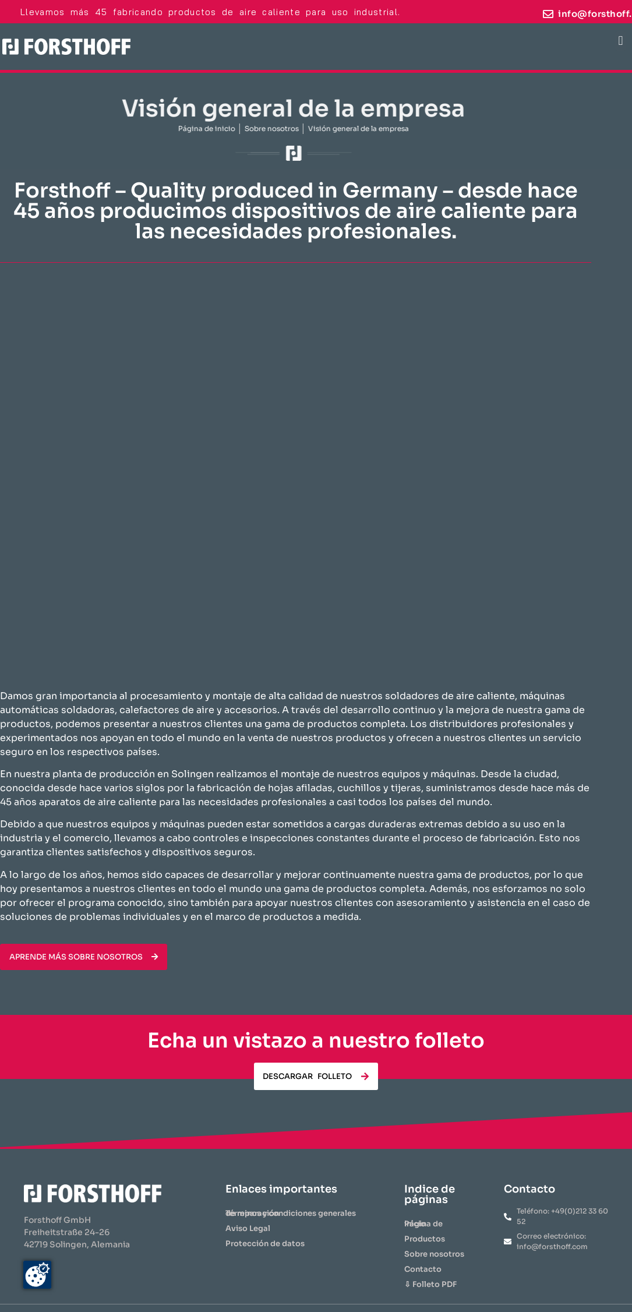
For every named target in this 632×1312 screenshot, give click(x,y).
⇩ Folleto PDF (430, 1284)
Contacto (423, 1269)
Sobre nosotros (434, 1254)
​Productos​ (424, 1239)
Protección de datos (265, 1243)
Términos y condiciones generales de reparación (290, 1213)
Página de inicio (423, 1224)
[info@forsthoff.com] (548, 14)
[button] (620, 41)
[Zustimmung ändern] (37, 1275)
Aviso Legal (247, 1228)
